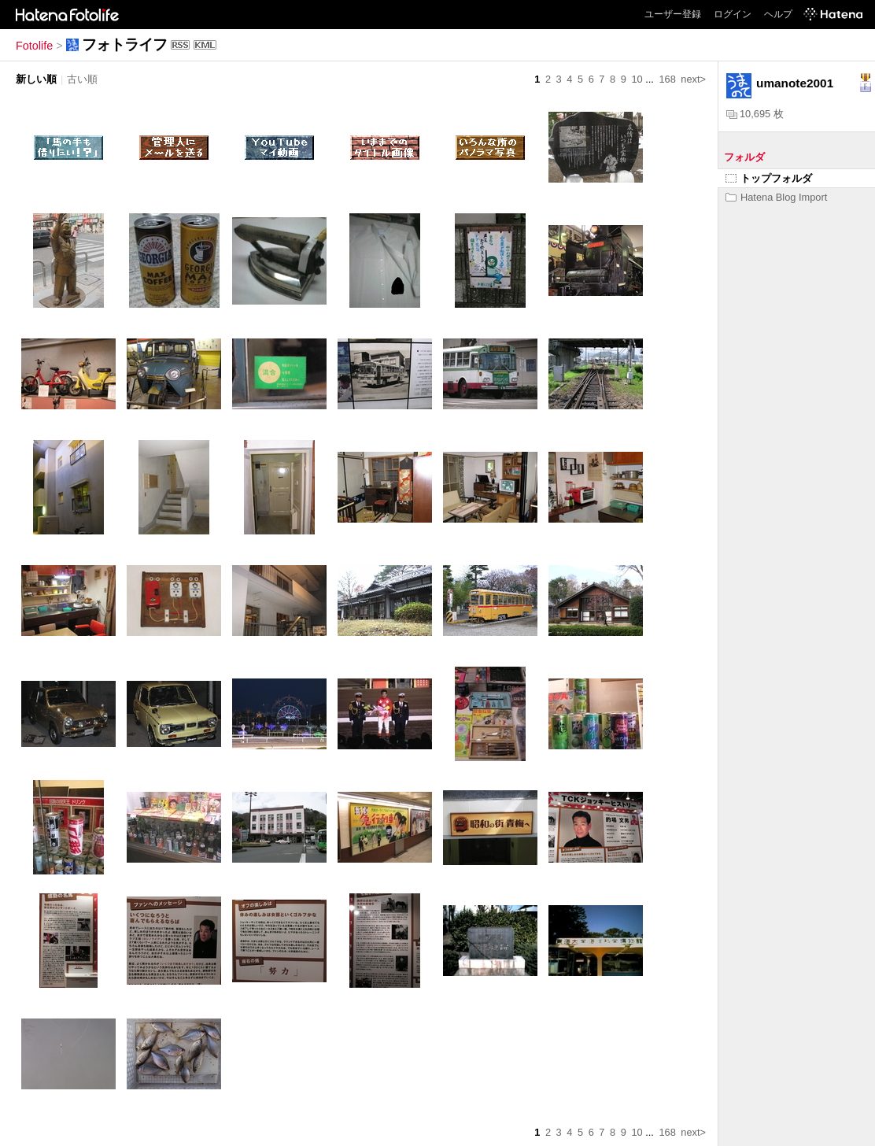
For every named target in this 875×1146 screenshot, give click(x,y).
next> (693, 79)
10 (636, 79)
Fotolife (34, 45)
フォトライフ (124, 44)
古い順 (82, 79)
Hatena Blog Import (776, 197)
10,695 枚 (755, 114)
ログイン (732, 14)
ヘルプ (778, 14)
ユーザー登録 (672, 14)
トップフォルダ (768, 178)
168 (667, 79)
